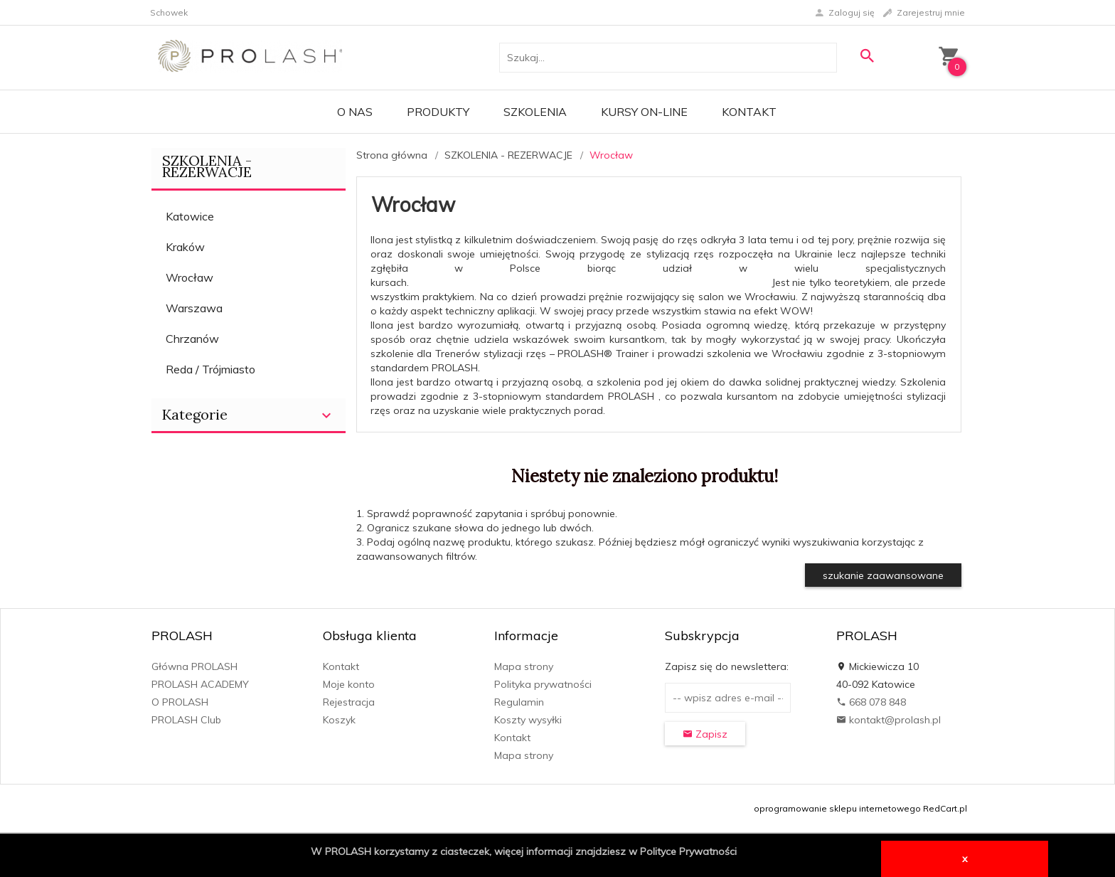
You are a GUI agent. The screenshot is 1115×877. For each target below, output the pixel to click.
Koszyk (339, 719)
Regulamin (519, 702)
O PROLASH (179, 702)
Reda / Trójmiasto (210, 369)
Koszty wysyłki (528, 719)
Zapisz (705, 734)
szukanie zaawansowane (883, 575)
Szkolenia (535, 112)
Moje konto (349, 684)
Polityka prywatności (543, 684)
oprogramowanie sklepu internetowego (837, 808)
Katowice (190, 216)
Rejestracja (349, 702)
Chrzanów (192, 338)
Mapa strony (523, 666)
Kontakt (749, 112)
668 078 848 (871, 702)
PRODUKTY (438, 112)
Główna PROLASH (194, 666)
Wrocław (189, 277)
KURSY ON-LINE (644, 112)
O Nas (355, 112)
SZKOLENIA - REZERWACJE (207, 166)
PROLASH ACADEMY (200, 684)
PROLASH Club (186, 719)
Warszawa (194, 308)
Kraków (185, 247)
